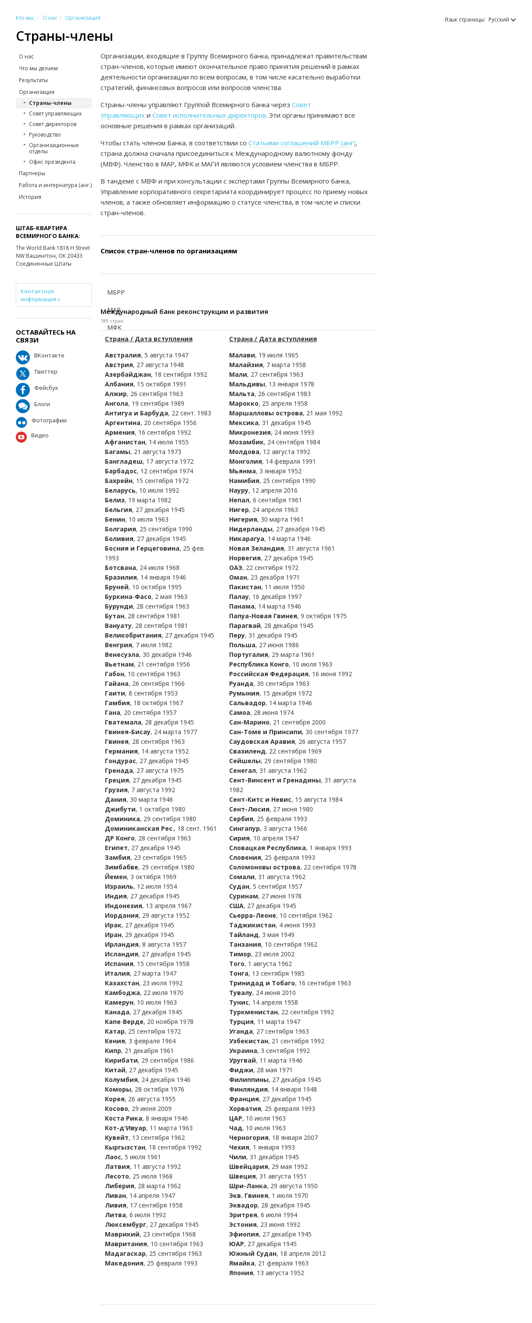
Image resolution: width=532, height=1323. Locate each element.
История (30, 197)
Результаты (33, 80)
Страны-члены (50, 103)
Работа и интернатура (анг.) (55, 185)
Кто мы (25, 18)
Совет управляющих (55, 113)
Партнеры (32, 173)
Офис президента (52, 162)
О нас (50, 18)
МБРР (116, 292)
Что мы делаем (38, 68)
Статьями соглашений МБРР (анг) (302, 142)
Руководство (45, 134)
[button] (498, 19)
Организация (83, 18)
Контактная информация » (40, 295)
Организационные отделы (54, 148)
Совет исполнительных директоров (209, 115)
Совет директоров (52, 124)
